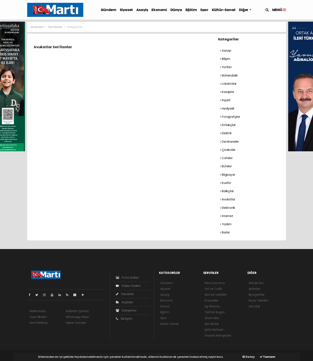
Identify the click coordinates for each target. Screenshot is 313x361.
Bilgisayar (227, 175)
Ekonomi (159, 9)
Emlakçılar (228, 125)
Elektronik (227, 208)
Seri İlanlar (55, 27)
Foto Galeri (127, 277)
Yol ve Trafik (213, 289)
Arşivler (124, 302)
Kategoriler (75, 27)
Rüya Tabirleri (258, 300)
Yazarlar (125, 294)
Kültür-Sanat (224, 9)
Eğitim (191, 9)
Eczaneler (211, 300)
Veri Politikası (38, 323)
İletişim (124, 318)
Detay (248, 357)
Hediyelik (227, 109)
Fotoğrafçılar (230, 117)
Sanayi (225, 51)
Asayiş (142, 9)
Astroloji (254, 306)
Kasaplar (227, 92)
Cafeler (226, 158)
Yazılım (225, 224)
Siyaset (126, 9)
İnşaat (225, 100)
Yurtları (226, 67)
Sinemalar (211, 318)
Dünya (176, 9)
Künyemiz (126, 310)
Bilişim (225, 59)
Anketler (255, 289)
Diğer (244, 9)
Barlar (225, 232)
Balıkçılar (227, 191)
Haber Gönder (76, 323)
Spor (204, 9)
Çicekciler (228, 150)
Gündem (108, 9)
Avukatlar (227, 199)
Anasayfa (37, 27)
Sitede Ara (256, 283)
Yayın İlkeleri (38, 317)
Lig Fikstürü (212, 306)
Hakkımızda (37, 311)
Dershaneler (229, 142)
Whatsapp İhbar (77, 317)
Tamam (267, 357)
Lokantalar (228, 84)
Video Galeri (128, 286)
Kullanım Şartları (77, 311)
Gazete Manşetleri (217, 335)
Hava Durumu (214, 283)
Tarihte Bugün (214, 312)
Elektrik (226, 133)
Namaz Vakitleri (215, 294)
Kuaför (225, 183)
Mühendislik (229, 75)
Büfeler (226, 166)
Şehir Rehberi (213, 329)
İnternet (226, 216)
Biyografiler (257, 294)
